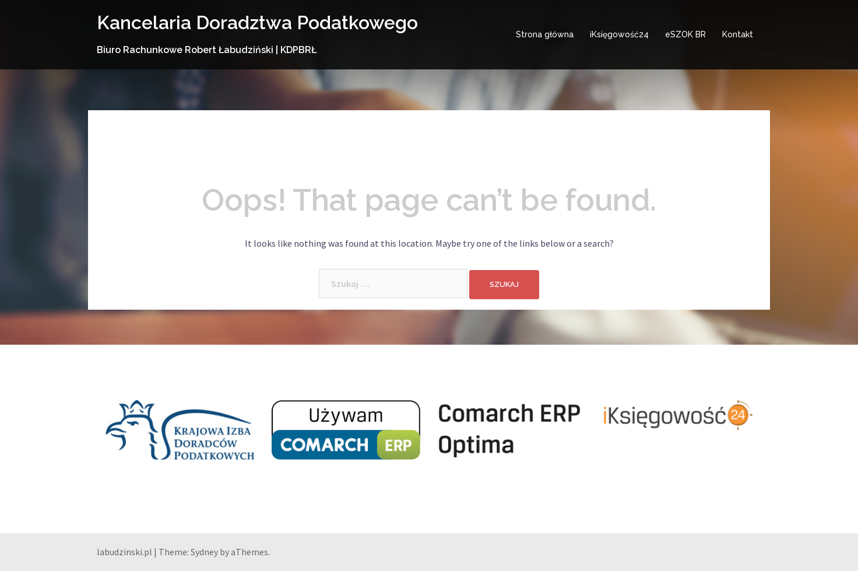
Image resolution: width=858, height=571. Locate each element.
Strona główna (545, 34)
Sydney (204, 552)
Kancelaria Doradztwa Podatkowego (257, 22)
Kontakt (737, 34)
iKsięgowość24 (619, 34)
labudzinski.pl (124, 552)
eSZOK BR (685, 34)
